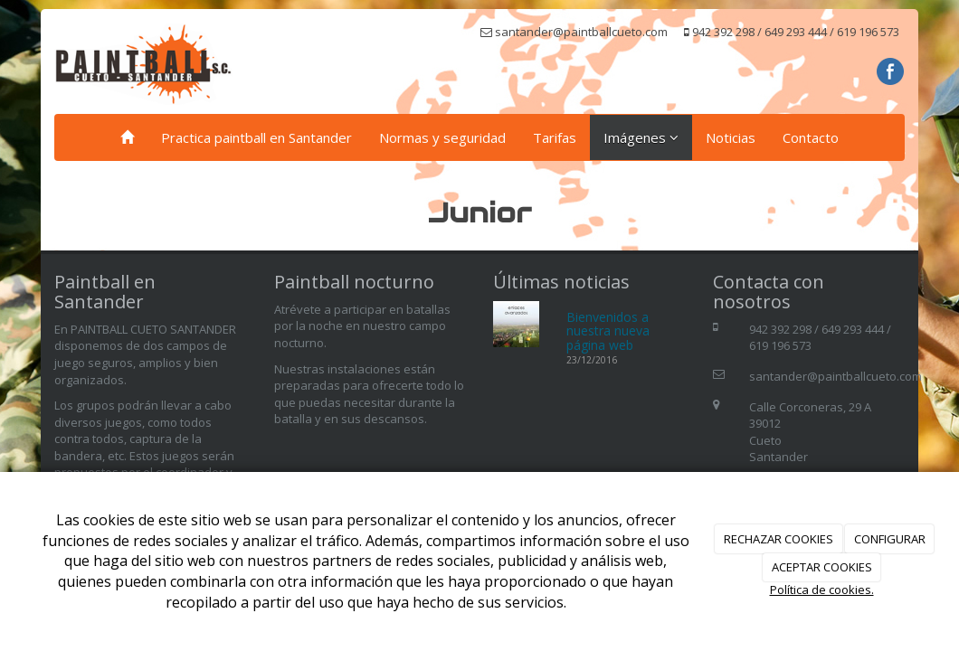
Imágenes (641, 137)
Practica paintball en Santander (256, 137)
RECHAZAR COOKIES (778, 539)
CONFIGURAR (890, 539)
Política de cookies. (822, 589)
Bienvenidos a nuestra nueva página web (608, 331)
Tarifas (554, 137)
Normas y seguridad (442, 137)
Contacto (811, 137)
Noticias (730, 137)
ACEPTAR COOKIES (822, 567)
